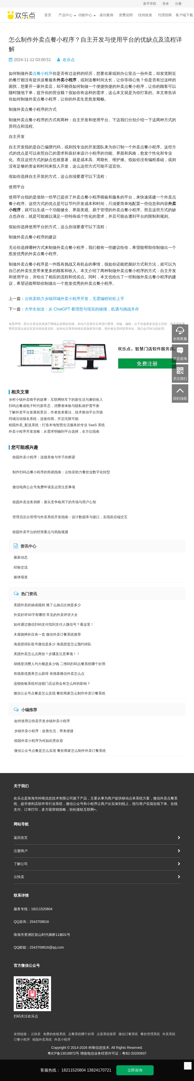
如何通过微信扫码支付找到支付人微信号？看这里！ (54, 624)
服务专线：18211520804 (33, 909)
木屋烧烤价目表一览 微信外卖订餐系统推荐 (47, 634)
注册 (178, 3)
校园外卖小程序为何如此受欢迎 (38, 741)
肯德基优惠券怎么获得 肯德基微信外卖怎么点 (49, 674)
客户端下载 (184, 15)
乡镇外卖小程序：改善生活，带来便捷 (43, 731)
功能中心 (87, 14)
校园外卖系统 (42, 1039)
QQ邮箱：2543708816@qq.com (39, 947)
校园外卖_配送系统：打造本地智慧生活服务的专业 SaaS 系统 (57, 425)
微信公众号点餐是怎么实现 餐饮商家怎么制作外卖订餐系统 (59, 693)
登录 (165, 3)
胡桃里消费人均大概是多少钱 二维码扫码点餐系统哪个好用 (59, 664)
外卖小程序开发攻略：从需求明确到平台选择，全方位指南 (54, 431)
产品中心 (67, 14)
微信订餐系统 (128, 1034)
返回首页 (97, 837)
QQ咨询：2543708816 (31, 922)
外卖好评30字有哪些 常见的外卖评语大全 (46, 615)
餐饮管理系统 (150, 1034)
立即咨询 (135, 1070)
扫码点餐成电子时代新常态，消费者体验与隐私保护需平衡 (54, 406)
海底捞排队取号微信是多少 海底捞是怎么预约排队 (52, 644)
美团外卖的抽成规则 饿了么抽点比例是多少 (47, 605)
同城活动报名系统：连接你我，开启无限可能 (43, 419)
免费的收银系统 (54, 1034)
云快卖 (97, 877)
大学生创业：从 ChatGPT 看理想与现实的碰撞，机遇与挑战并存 (82, 309)
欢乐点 (69, 60)
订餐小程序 (22, 1039)
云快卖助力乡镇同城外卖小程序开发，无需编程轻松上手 (74, 298)
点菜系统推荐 (106, 1034)
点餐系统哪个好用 (81, 1034)
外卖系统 (168, 1034)
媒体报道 (21, 577)
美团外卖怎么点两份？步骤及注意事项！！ (47, 654)
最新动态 (21, 557)
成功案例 (106, 15)
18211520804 (74, 1070)
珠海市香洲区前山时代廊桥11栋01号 (42, 935)
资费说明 (126, 15)
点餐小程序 (43, 73)
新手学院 (149, 3)
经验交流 (21, 567)
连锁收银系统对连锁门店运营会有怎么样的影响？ (52, 684)
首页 (47, 15)
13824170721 (99, 1070)
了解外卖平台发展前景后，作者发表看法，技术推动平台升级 (56, 412)
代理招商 (165, 15)
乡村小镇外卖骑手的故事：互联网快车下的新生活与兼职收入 (56, 399)
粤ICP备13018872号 (63, 1053)
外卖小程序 (62, 1039)
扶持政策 (145, 15)
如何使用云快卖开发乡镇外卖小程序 (42, 721)
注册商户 (97, 851)
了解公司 (97, 864)
